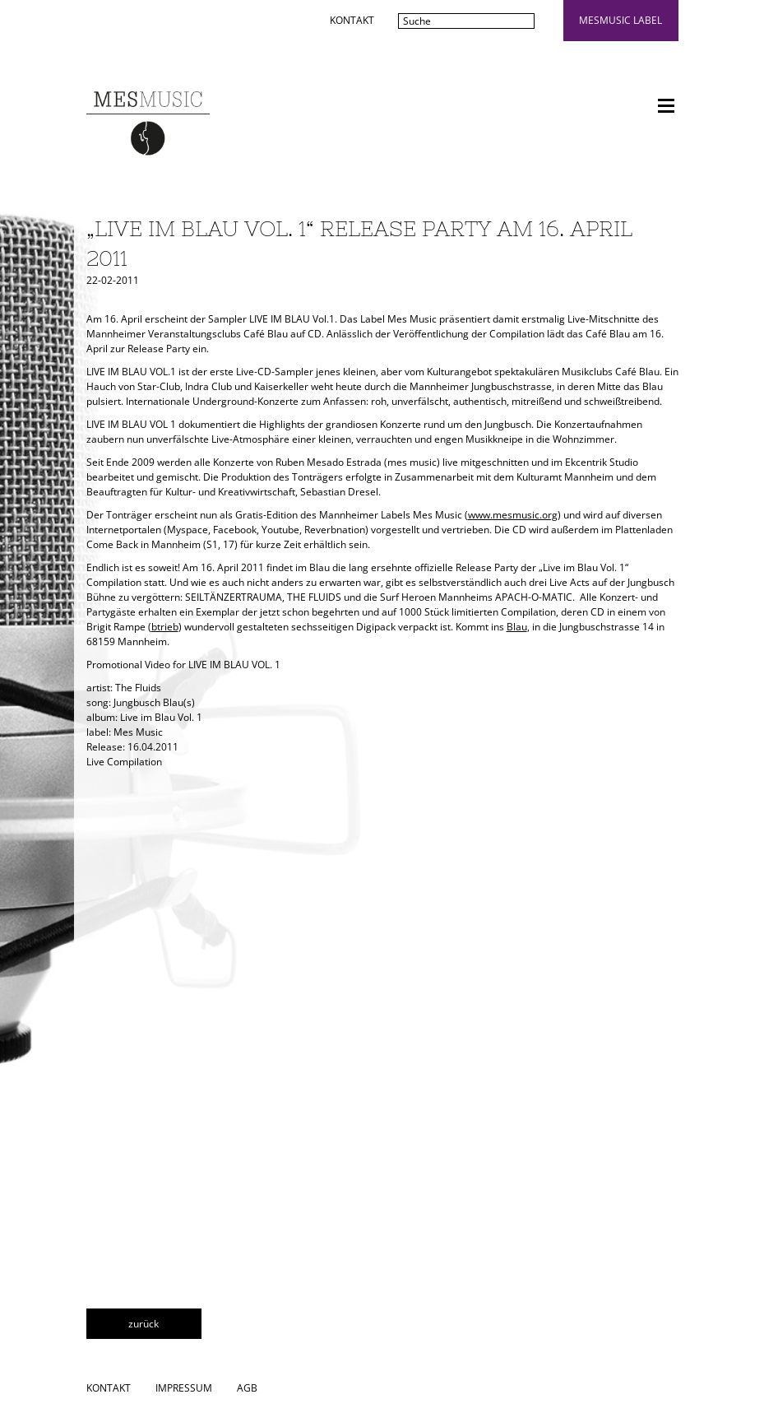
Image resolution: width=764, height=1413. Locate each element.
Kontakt (352, 20)
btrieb (164, 627)
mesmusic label (620, 20)
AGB (247, 1388)
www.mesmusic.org (513, 515)
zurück (143, 1324)
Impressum (183, 1388)
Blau (517, 627)
